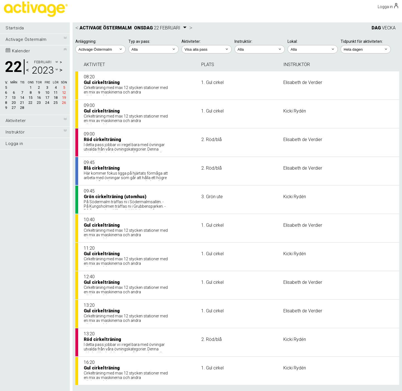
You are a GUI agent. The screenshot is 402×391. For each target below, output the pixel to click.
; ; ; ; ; (366, 49)
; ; (153, 49)
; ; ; (313, 49)
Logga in (14, 143)
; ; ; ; (259, 49)
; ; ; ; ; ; (206, 49)
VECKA (389, 28)
